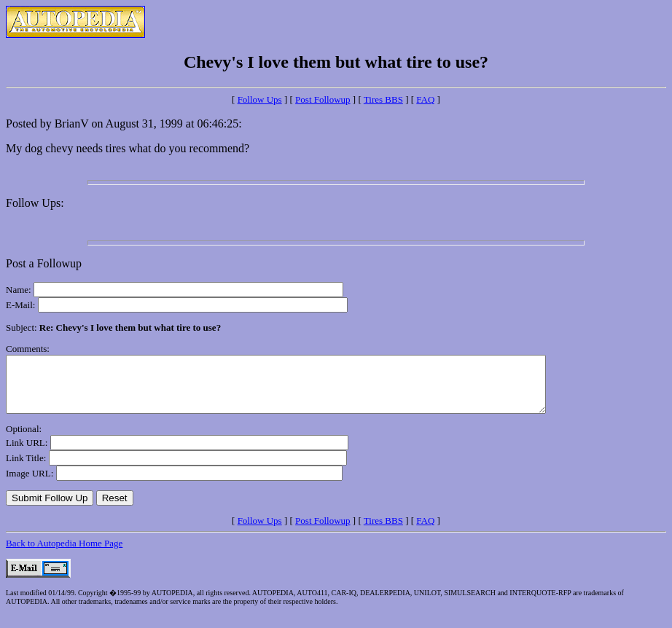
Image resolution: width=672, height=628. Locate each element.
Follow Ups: (35, 203)
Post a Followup (44, 263)
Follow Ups (260, 99)
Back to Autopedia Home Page (64, 554)
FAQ (425, 99)
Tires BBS (383, 99)
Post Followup (323, 99)
